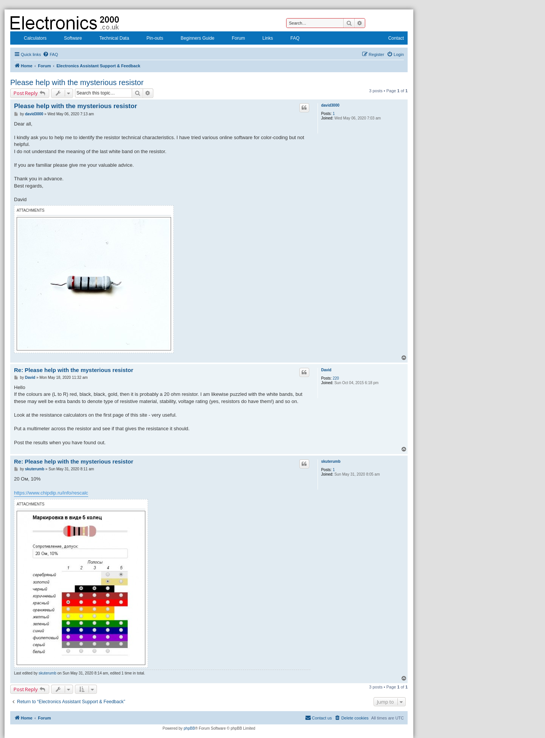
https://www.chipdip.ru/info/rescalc (51, 493)
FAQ (289, 39)
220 (336, 378)
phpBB (189, 728)
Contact (391, 39)
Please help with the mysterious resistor (76, 82)
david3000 (330, 105)
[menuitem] (50, 54)
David (326, 370)
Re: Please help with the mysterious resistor (73, 370)
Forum (233, 39)
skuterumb (330, 461)
